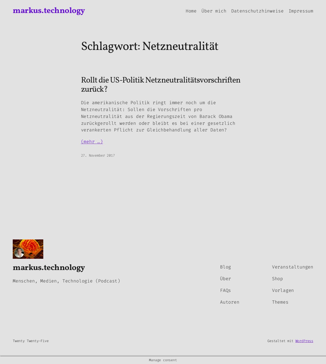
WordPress (304, 341)
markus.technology (49, 11)
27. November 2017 (98, 155)
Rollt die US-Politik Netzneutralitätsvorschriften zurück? (161, 85)
